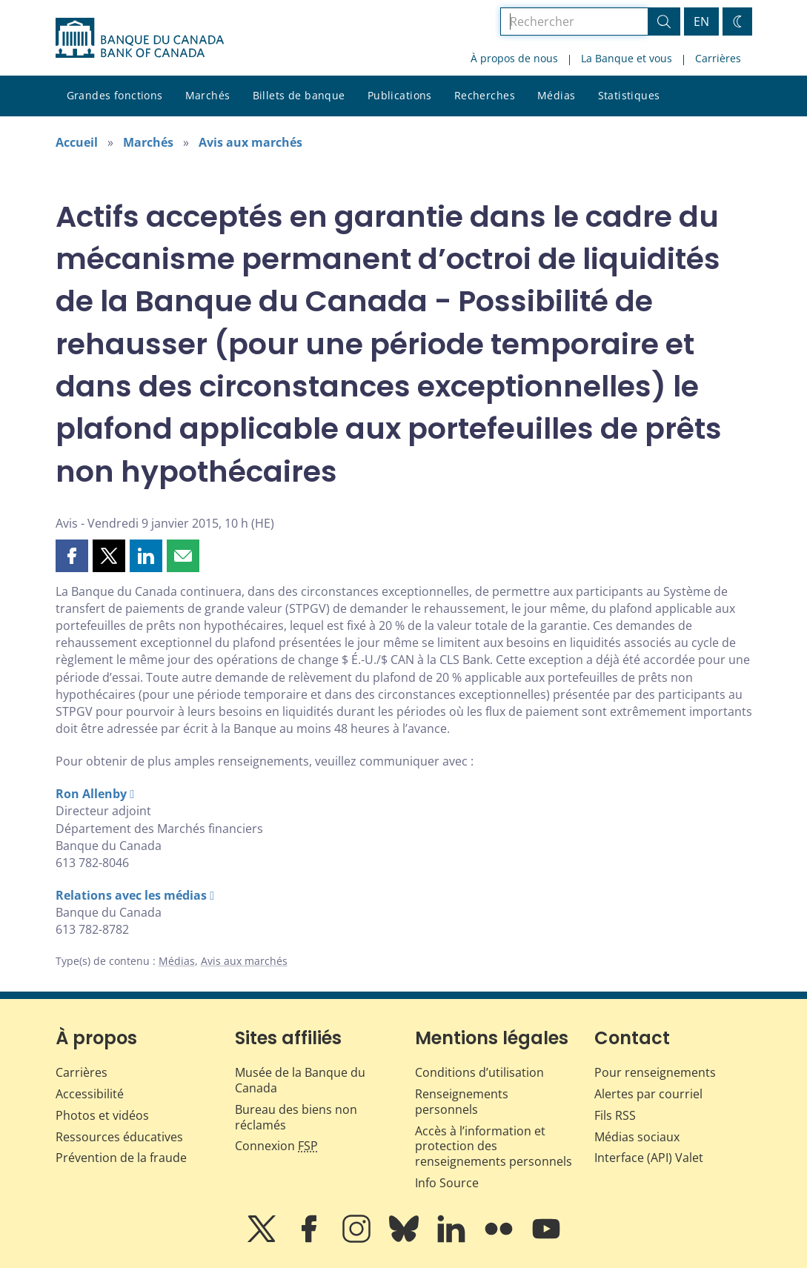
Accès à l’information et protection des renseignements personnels (493, 1146)
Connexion (276, 1146)
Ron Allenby (91, 794)
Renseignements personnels (461, 1102)
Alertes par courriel (648, 1094)
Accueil (77, 142)
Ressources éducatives (119, 1137)
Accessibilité (90, 1094)
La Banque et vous (626, 58)
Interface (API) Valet (648, 1157)
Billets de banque (299, 95)
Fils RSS (615, 1115)
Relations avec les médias (131, 895)
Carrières (718, 58)
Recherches (484, 95)
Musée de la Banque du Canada (300, 1080)
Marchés (207, 95)
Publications (400, 95)
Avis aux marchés (250, 142)
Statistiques (629, 95)
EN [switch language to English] (701, 21)
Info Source (447, 1183)
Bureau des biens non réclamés (296, 1117)
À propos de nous (514, 58)
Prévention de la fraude (121, 1157)
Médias (556, 95)
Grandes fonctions (115, 95)
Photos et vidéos (102, 1115)
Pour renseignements (655, 1072)
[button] (72, 556)
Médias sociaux (637, 1137)
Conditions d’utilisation (479, 1072)
